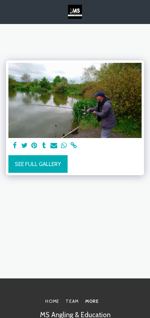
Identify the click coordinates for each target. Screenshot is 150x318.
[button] (9, 11)
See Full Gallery (38, 164)
